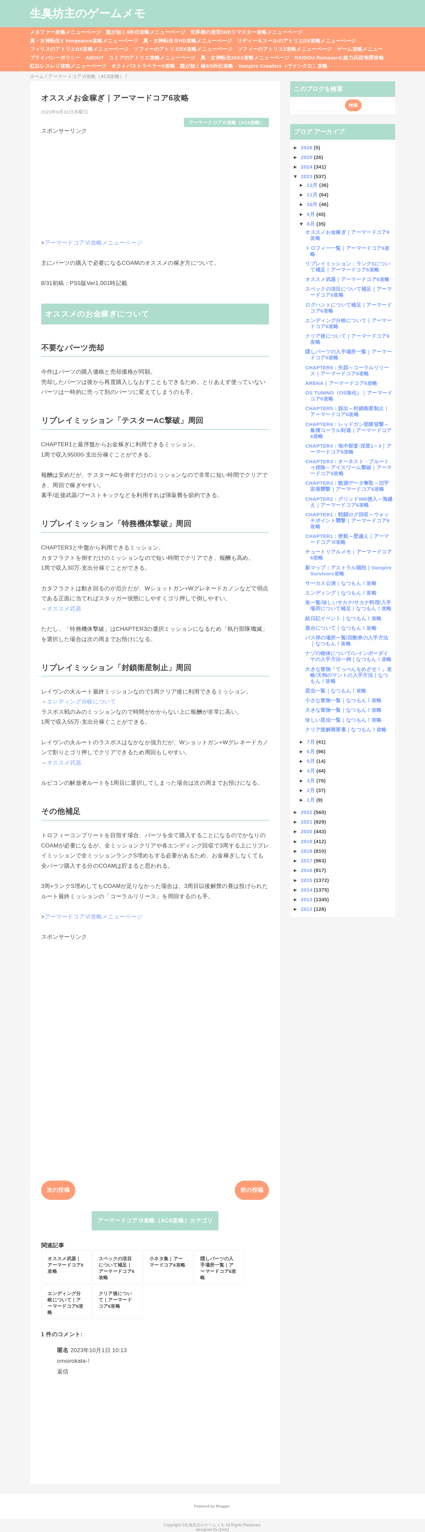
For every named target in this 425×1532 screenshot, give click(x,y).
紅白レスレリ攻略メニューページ (68, 66)
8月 (311, 224)
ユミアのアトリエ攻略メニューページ (152, 57)
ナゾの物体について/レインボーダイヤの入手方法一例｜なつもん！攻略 (348, 656)
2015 (307, 880)
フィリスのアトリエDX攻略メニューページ (79, 49)
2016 (307, 870)
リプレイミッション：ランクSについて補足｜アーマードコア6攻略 (347, 266)
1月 (311, 800)
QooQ (223, 1529)
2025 (307, 157)
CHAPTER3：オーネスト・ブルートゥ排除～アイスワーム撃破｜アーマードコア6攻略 (348, 467)
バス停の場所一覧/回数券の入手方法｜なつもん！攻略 (346, 640)
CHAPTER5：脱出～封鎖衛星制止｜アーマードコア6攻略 (347, 411)
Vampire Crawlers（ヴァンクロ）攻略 (282, 66)
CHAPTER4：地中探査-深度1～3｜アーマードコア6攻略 (348, 449)
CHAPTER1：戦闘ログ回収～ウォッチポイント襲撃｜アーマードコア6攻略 (347, 520)
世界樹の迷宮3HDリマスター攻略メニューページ (246, 32)
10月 (313, 204)
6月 (311, 751)
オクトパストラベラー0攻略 (143, 66)
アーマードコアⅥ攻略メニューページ (93, 243)
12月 (313, 185)
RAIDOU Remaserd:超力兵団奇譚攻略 (339, 57)
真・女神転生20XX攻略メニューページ (245, 57)
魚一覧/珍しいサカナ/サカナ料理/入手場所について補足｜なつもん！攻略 (348, 605)
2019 (307, 841)
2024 (307, 167)
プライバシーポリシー (55, 57)
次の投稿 (58, 1190)
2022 (307, 812)
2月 (311, 790)
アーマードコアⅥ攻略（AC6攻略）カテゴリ (154, 1220)
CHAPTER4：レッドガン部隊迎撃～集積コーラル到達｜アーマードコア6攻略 (348, 430)
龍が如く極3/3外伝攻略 (206, 66)
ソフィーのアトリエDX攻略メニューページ (182, 49)
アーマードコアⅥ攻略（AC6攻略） (227, 122)
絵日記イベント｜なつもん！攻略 (343, 618)
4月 (311, 770)
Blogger (222, 1506)
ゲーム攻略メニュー (360, 49)
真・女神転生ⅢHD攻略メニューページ (187, 40)
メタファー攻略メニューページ (65, 32)
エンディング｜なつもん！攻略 (341, 593)
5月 (311, 761)
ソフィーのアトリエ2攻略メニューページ (284, 49)
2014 (307, 890)
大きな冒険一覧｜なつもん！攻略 (343, 710)
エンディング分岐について (81, 701)
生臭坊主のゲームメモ (87, 13)
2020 (307, 831)
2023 (307, 176)
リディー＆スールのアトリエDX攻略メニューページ (296, 40)
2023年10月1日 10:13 (98, 1350)
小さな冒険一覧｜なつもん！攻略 (343, 700)
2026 (307, 147)
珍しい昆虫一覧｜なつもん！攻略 (343, 720)
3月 (311, 780)
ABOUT (95, 57)
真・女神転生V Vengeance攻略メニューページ (84, 40)
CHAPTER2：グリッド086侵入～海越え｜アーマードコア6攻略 (348, 502)
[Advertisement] (155, 181)
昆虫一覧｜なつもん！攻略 (335, 690)
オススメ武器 (64, 609)
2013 (307, 899)
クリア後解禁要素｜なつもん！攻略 (345, 729)
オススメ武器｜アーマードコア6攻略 (347, 279)
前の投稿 (251, 1190)
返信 (63, 1371)
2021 (307, 822)
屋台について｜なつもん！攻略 (341, 628)
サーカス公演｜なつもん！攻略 (341, 583)
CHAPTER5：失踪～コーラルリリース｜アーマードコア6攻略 (347, 370)
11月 (313, 194)
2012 (307, 909)
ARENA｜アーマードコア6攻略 (341, 383)
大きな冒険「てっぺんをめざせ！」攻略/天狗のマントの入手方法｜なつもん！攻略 (348, 675)
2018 (307, 851)
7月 (311, 742)
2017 (307, 860)
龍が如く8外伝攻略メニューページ (145, 32)
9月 (311, 214)
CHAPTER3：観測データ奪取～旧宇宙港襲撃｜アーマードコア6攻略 (347, 486)
